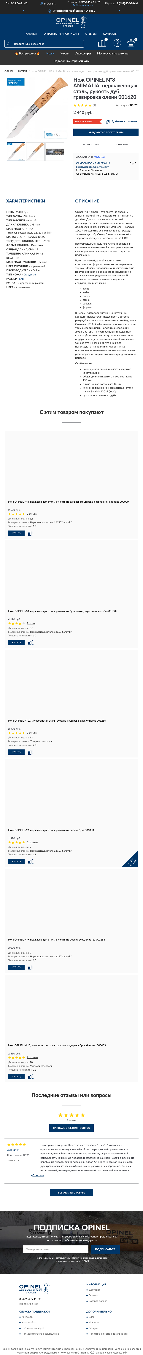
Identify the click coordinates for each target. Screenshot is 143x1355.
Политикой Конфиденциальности (89, 1256)
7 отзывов (32, 1056)
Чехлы (65, 53)
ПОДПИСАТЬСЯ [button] (105, 1248)
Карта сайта (29, 1321)
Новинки (94, 1321)
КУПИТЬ (16, 533)
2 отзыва (32, 514)
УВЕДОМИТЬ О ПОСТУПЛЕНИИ (106, 132)
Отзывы (91, 34)
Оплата (93, 1294)
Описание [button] (122, 145)
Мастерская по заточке (112, 53)
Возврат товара (98, 1299)
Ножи (50, 53)
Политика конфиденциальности (108, 1332)
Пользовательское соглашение (40, 1332)
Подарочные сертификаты (71, 61)
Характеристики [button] (89, 145)
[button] (83, 5)
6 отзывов (32, 841)
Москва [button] (99, 157)
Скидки (93, 1327)
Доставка (94, 1288)
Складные (30, 274)
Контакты (110, 34)
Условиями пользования (68, 1259)
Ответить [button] (36, 1174)
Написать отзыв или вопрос (71, 1126)
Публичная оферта (33, 1327)
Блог (91, 1315)
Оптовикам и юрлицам (61, 34)
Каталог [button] (31, 34)
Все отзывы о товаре (71, 1191)
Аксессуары (83, 53)
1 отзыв (31, 623)
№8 (21, 279)
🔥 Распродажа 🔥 (27, 53)
